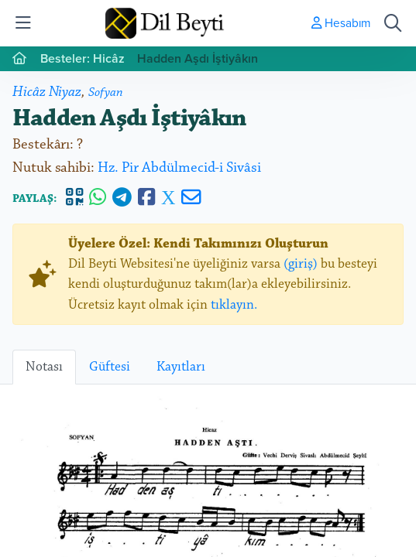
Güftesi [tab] (109, 366)
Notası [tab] (44, 366)
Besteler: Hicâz (82, 58)
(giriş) (301, 263)
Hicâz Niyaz (46, 92)
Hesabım (340, 22)
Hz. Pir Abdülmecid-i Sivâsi (179, 167)
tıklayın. (234, 304)
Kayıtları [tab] (180, 366)
